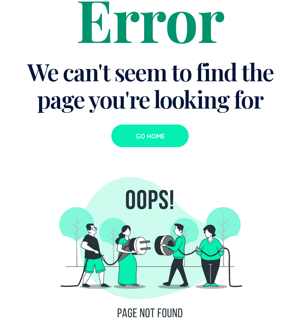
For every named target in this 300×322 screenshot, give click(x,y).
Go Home (150, 136)
